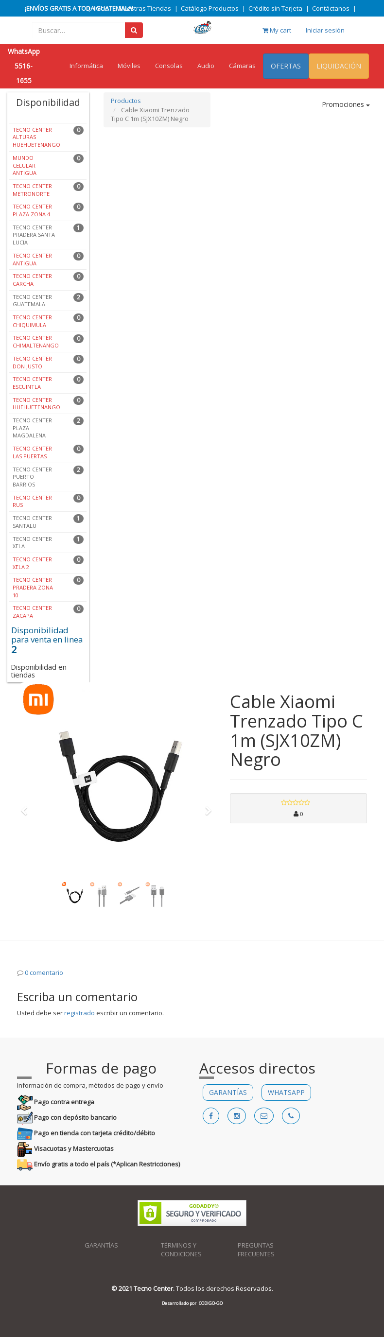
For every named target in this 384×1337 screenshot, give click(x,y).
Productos (126, 100)
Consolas (169, 65)
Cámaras (242, 65)
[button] (27, 806)
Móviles (129, 65)
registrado (79, 1012)
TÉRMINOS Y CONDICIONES (181, 1250)
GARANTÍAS (228, 1092)
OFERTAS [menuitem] (286, 65)
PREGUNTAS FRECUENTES (256, 1250)
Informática (86, 65)
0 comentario (44, 972)
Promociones (346, 104)
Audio (205, 65)
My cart (276, 30)
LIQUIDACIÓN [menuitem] (338, 65)
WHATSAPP (286, 1092)
